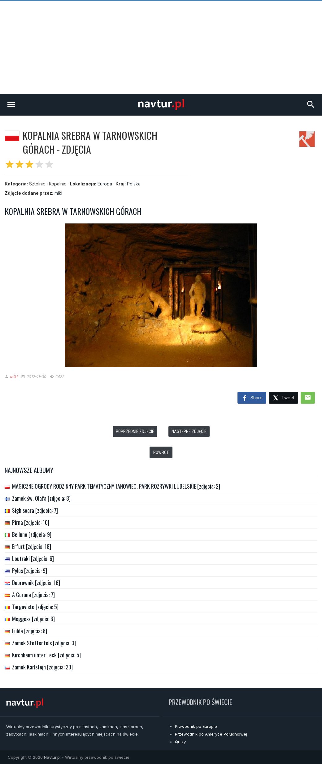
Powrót (161, 452)
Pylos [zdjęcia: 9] (29, 571)
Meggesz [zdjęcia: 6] (33, 619)
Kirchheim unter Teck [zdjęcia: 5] (46, 655)
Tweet (283, 398)
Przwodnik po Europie (196, 726)
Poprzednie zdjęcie (135, 431)
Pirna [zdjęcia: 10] (30, 522)
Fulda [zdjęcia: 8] (29, 631)
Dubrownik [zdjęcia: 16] (36, 583)
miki (58, 193)
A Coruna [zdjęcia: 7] (33, 595)
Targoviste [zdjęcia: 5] (35, 607)
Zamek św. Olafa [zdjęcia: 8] (41, 498)
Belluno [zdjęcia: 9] (31, 534)
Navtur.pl (52, 757)
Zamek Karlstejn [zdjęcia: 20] (42, 667)
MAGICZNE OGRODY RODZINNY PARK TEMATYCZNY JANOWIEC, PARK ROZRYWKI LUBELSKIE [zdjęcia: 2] (116, 486)
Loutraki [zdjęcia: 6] (33, 558)
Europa (105, 183)
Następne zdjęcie (189, 431)
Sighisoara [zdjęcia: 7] (35, 510)
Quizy (180, 741)
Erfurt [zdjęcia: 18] (31, 546)
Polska (134, 183)
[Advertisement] (161, 47)
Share (252, 398)
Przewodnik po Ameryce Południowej (211, 734)
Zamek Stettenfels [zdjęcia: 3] (44, 643)
